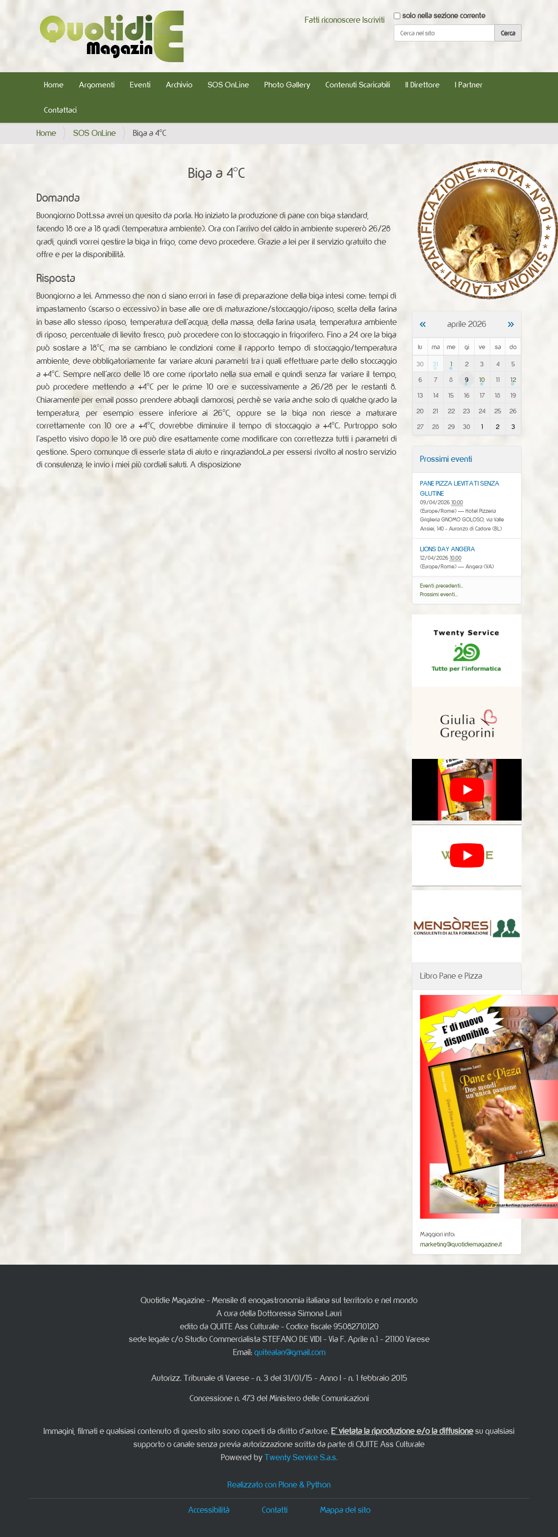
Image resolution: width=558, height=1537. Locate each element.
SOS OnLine (228, 84)
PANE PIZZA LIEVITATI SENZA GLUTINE (459, 488)
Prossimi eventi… (439, 594)
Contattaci (60, 110)
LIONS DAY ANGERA (447, 549)
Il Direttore (422, 84)
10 (482, 379)
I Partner (469, 84)
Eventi (140, 84)
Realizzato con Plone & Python (279, 1484)
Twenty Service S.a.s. (301, 1457)
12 (513, 379)
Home (54, 84)
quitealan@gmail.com (290, 1352)
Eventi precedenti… (441, 585)
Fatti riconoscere (332, 20)
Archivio (179, 84)
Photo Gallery (287, 84)
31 (435, 364)
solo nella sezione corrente (443, 15)
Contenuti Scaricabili (358, 84)
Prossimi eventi (446, 459)
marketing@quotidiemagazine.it (461, 1244)
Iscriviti (373, 20)
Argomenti (97, 84)
